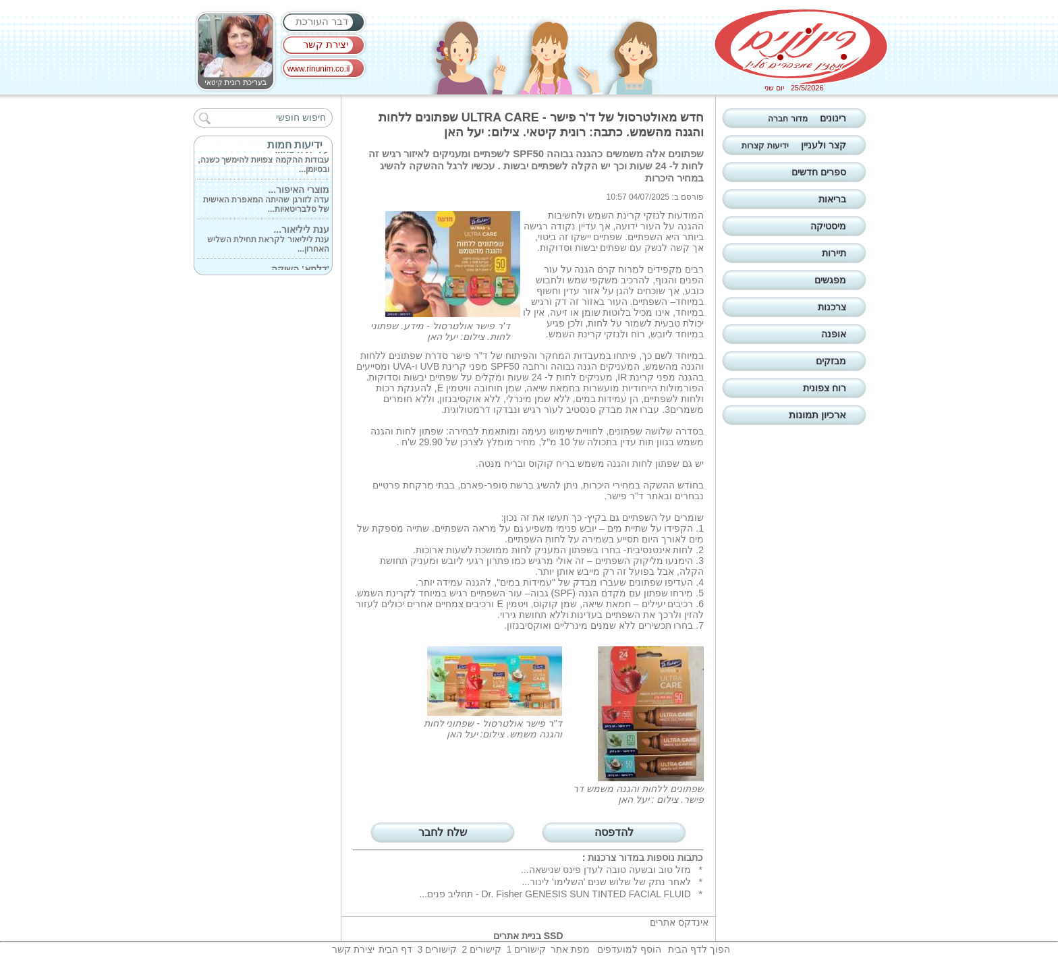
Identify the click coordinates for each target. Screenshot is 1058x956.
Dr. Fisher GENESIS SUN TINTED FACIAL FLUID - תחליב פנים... (554, 894)
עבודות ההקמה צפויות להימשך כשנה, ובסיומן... (263, 160)
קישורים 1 (526, 949)
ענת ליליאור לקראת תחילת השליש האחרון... (268, 240)
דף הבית (395, 949)
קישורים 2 (481, 949)
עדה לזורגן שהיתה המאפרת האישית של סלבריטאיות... (266, 200)
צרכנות (602, 857)
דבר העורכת (322, 21)
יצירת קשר (325, 44)
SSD (553, 935)
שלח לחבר (442, 832)
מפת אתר (570, 949)
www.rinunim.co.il (318, 69)
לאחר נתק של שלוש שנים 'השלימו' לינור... (606, 881)
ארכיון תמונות (817, 414)
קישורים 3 (437, 949)
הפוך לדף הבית (699, 949)
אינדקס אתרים (679, 922)
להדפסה (614, 832)
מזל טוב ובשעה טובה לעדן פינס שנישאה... (606, 869)
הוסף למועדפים (629, 949)
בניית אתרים (517, 935)
